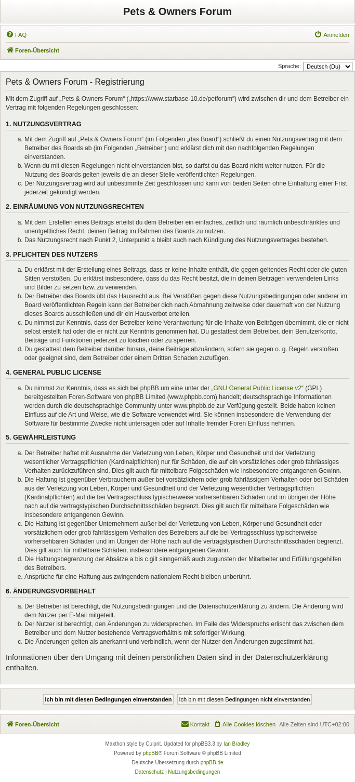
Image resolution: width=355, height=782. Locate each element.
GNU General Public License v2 (257, 388)
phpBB (151, 753)
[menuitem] (16, 35)
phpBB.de (212, 762)
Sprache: (289, 66)
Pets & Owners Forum (177, 11)
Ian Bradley (236, 744)
